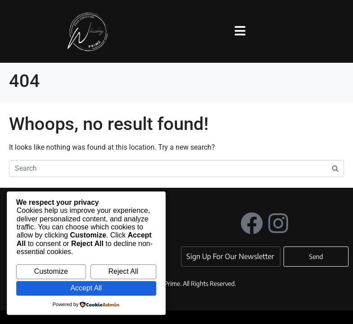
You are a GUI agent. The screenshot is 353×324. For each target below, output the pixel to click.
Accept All (86, 288)
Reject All (123, 271)
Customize (51, 271)
